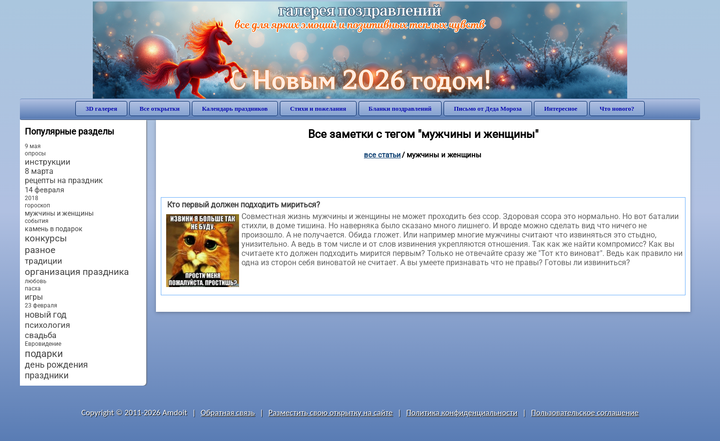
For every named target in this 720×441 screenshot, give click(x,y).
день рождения (56, 365)
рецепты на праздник (64, 180)
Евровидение (43, 343)
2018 (31, 198)
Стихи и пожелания (318, 108)
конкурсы (46, 238)
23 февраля (41, 305)
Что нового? (617, 108)
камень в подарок (54, 229)
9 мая (33, 146)
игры (34, 297)
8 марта (39, 171)
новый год (46, 314)
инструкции (47, 162)
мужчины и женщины (59, 213)
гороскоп (37, 205)
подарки (44, 353)
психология (47, 325)
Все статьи (382, 155)
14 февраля (44, 190)
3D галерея (101, 108)
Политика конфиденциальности (461, 412)
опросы (35, 153)
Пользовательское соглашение (584, 412)
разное (40, 249)
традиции (43, 261)
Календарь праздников (235, 108)
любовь (36, 281)
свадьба (40, 335)
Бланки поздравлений (400, 108)
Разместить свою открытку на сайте (330, 412)
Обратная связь (228, 412)
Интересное (560, 108)
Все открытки (159, 108)
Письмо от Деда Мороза (488, 108)
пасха (33, 288)
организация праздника (77, 271)
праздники (47, 375)
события (37, 221)
